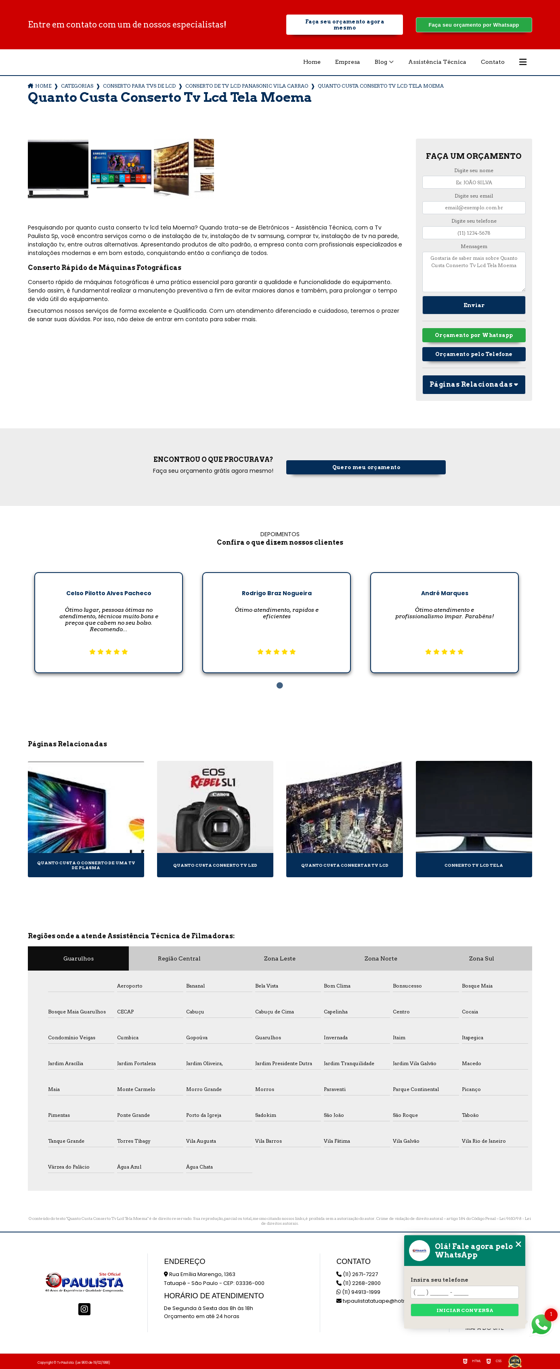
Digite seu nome (473, 170)
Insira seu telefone (439, 1279)
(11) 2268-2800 (358, 1283)
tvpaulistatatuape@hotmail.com (382, 1301)
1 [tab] (280, 686)
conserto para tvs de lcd (139, 86)
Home (312, 62)
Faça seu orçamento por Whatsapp (473, 25)
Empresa (347, 62)
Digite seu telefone (474, 221)
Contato (493, 62)
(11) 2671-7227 (357, 1274)
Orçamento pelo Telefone (474, 354)
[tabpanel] (108, 616)
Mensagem (474, 246)
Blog (381, 62)
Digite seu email (474, 196)
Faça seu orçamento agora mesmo (344, 25)
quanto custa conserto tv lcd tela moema (381, 86)
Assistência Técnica (437, 62)
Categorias (77, 86)
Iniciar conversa (464, 1310)
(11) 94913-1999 (358, 1292)
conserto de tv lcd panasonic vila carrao (246, 86)
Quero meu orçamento (366, 467)
